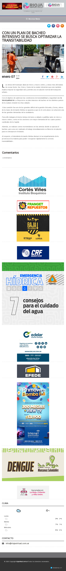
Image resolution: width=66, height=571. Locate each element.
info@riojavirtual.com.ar (17, 543)
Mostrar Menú (33, 19)
